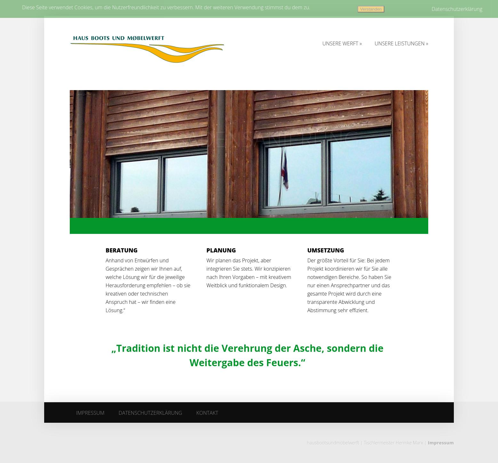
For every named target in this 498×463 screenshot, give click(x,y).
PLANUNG (221, 250)
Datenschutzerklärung (457, 9)
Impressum (441, 443)
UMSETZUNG (325, 250)
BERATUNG (122, 250)
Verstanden (371, 9)
